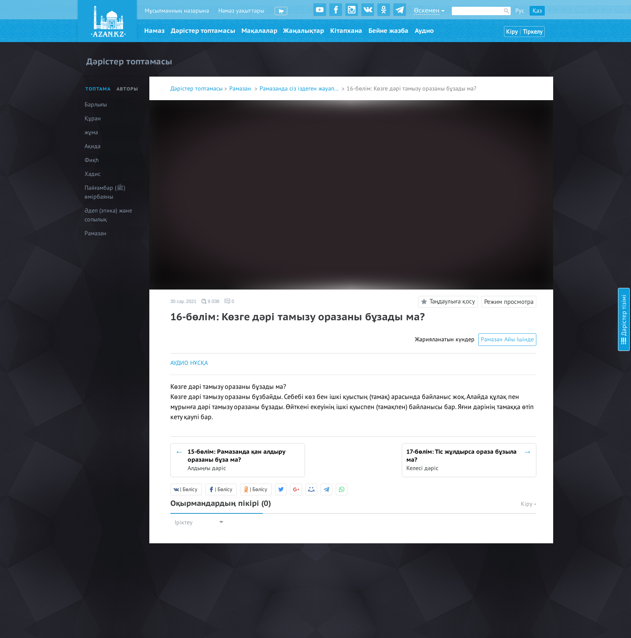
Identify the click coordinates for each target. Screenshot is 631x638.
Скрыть (615, 16)
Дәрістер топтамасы (203, 31)
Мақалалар (259, 31)
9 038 (210, 301)
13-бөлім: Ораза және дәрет (555, 267)
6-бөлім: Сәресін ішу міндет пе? (559, 134)
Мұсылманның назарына (177, 10)
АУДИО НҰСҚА (189, 363)
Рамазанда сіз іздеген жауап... (300, 88)
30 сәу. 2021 (183, 301)
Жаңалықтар (303, 31)
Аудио (424, 31)
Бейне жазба (388, 31)
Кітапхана (346, 31)
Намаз (154, 31)
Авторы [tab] (127, 89)
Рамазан (241, 88)
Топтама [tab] (98, 89)
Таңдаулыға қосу (447, 301)
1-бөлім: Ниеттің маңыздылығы (559, 42)
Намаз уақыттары (241, 10)
